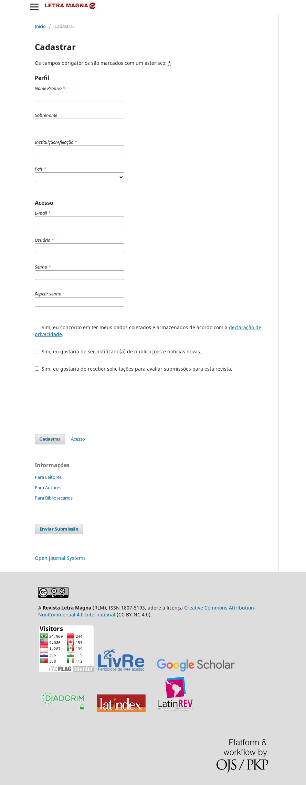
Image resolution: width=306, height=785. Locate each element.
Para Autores (48, 487)
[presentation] (87, 403)
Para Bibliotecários (54, 498)
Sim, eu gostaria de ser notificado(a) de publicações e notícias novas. (118, 351)
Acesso (78, 439)
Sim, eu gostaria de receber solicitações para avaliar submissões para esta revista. (134, 368)
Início (40, 26)
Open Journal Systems (60, 558)
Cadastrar (50, 439)
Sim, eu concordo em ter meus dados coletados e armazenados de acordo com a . (148, 331)
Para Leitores (48, 477)
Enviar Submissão (59, 529)
